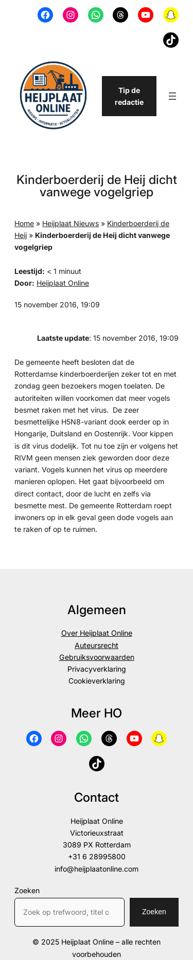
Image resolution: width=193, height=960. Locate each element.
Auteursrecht (96, 645)
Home (24, 223)
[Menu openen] (172, 96)
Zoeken (27, 890)
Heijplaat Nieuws (70, 223)
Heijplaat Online (63, 283)
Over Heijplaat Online (96, 633)
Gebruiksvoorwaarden (96, 657)
